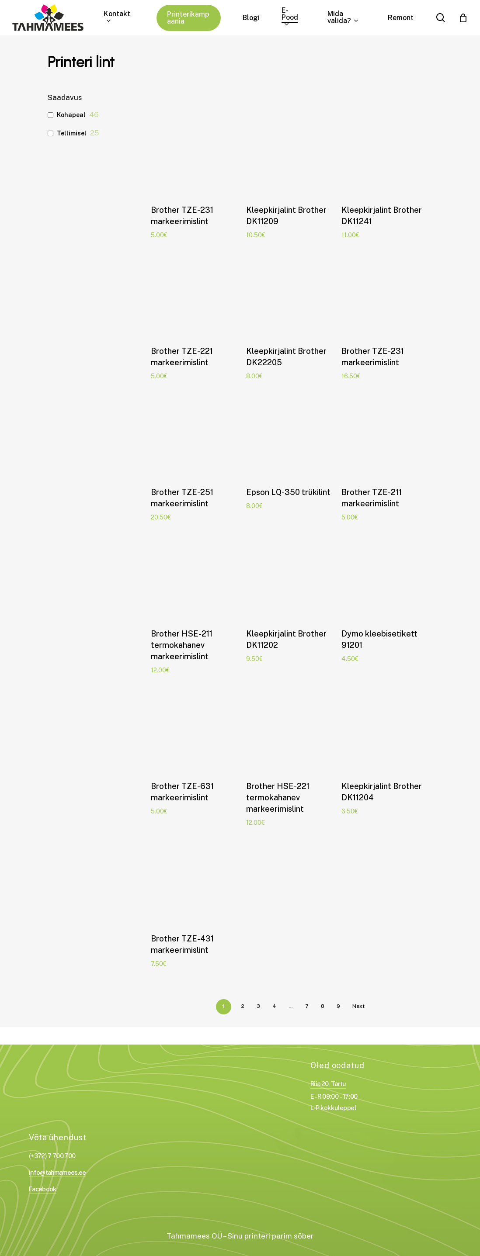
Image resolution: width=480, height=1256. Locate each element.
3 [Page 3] (258, 1006)
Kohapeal (71, 114)
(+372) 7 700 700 (52, 1155)
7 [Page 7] (307, 1006)
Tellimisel (72, 133)
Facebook (42, 1189)
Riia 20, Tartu (328, 1083)
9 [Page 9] (338, 1006)
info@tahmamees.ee (57, 1172)
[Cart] (463, 18)
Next (358, 1006)
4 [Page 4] (274, 1006)
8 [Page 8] (322, 1006)
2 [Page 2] (242, 1006)
